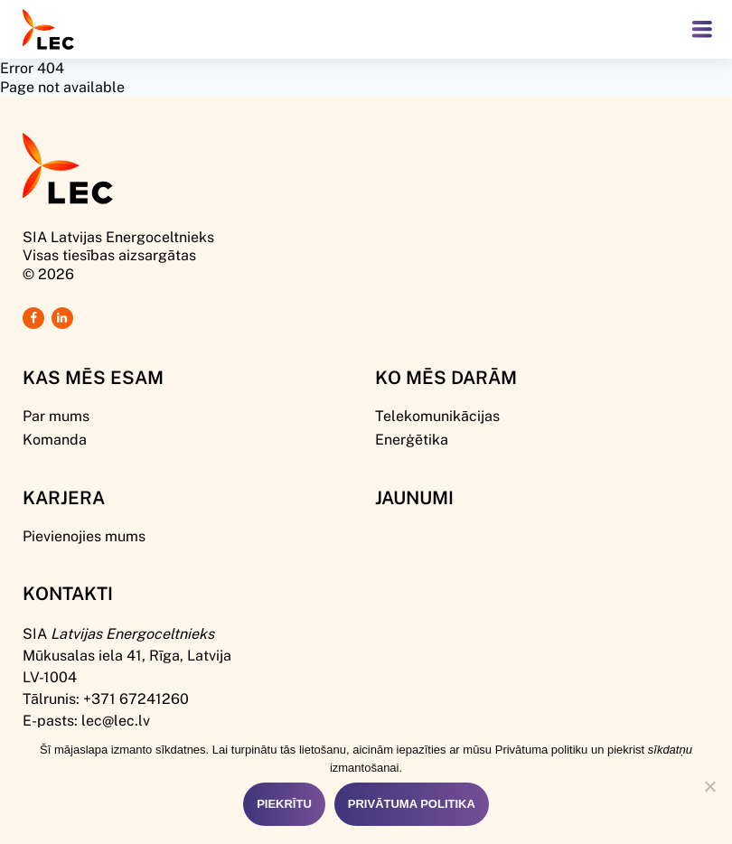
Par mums (56, 415)
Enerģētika (411, 438)
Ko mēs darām (446, 377)
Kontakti (68, 593)
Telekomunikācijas (437, 415)
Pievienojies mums (84, 535)
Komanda (55, 438)
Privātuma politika (411, 804)
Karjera (64, 497)
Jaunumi (414, 497)
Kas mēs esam (93, 377)
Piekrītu (284, 804)
